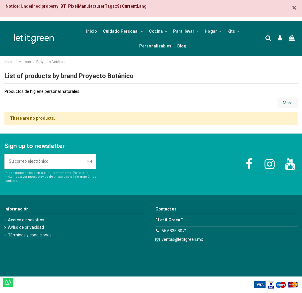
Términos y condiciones (30, 235)
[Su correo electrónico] (44, 161)
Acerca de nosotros (26, 220)
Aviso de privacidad (26, 227)
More (288, 103)
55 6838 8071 (174, 230)
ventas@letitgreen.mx (182, 239)
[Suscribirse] (89, 161)
